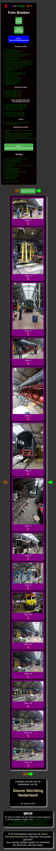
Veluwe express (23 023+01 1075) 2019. (18, 64)
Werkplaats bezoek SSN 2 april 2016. (17, 137)
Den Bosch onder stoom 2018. (15, 116)
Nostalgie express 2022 (13, 59)
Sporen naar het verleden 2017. (15, 74)
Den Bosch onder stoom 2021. (15, 113)
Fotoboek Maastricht (11, 170)
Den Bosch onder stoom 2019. (15, 114)
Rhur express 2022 (11, 58)
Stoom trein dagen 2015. (13, 95)
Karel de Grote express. (13, 81)
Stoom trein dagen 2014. (13, 97)
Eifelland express (10, 84)
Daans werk (9, 167)
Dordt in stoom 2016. (12, 175)
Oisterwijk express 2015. (13, 79)
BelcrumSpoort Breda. (12, 124)
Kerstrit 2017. (9, 71)
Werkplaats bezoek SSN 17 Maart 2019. (18, 135)
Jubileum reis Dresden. (12, 77)
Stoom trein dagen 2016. (13, 93)
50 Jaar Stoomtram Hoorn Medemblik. (17, 122)
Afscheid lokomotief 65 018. (14, 67)
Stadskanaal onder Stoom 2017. (15, 72)
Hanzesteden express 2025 (14, 51)
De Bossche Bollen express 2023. (16, 105)
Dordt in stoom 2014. (12, 173)
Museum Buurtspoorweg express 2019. (18, 63)
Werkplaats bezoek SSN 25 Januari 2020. (19, 133)
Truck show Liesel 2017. (13, 160)
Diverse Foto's (10, 178)
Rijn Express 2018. (11, 69)
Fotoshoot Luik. (10, 164)
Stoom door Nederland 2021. (14, 108)
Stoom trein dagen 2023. (13, 92)
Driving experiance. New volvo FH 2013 (18, 165)
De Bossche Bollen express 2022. (16, 106)
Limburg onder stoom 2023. (14, 110)
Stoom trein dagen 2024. (13, 90)
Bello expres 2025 (11, 49)
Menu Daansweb (28, 191)
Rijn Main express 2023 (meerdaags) (17, 54)
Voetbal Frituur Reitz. (12, 181)
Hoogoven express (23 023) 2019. (16, 66)
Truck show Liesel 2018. (13, 162)
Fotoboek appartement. (12, 168)
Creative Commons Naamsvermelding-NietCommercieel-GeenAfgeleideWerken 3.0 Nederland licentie (29, 821)
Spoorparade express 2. (13, 82)
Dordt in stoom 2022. (12, 177)
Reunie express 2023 (12, 53)
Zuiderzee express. (11, 76)
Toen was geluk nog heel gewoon (16, 159)
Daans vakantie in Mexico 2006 (15, 172)
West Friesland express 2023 (14, 56)
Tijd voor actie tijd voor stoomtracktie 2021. (19, 61)
